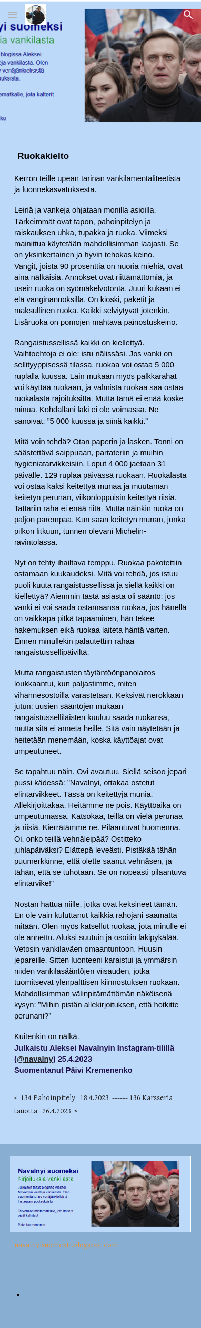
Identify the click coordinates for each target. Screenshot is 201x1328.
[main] (100, 637)
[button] (12, 14)
